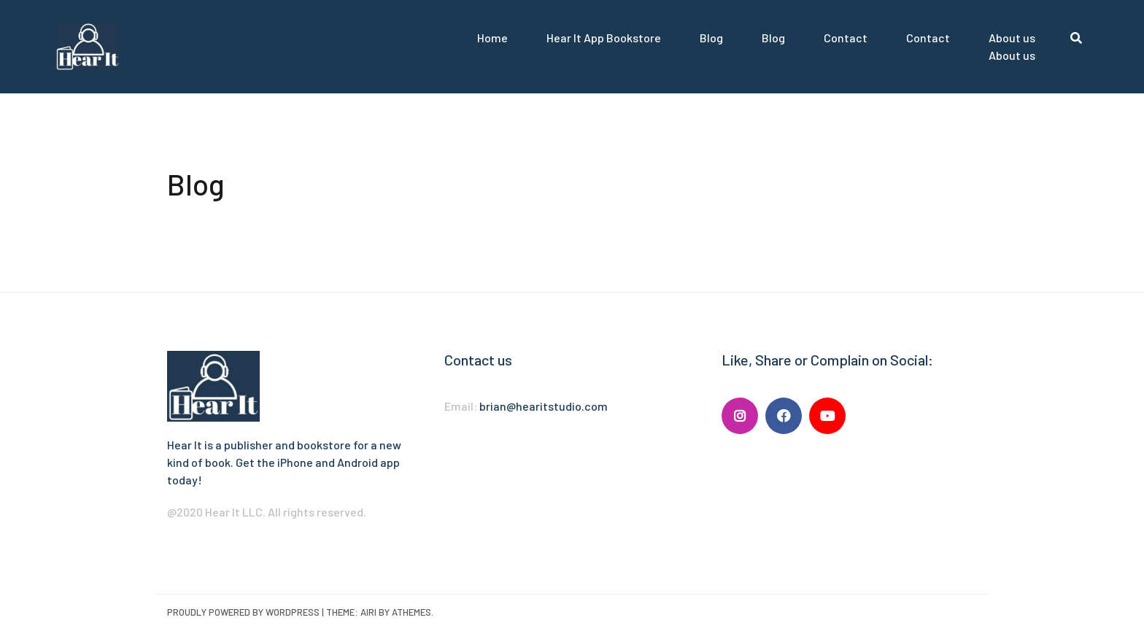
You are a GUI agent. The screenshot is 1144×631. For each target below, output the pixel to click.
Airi (368, 612)
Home (492, 37)
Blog (711, 37)
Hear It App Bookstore (603, 37)
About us (1012, 37)
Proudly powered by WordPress (243, 612)
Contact (845, 37)
